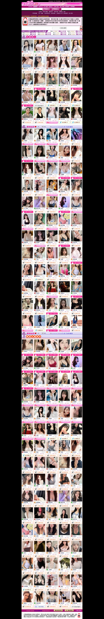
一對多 (80, 418)
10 (61, 126)
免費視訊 (31, 51)
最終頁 (71, 126)
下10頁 (67, 126)
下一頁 (63, 126)
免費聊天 (43, 85)
